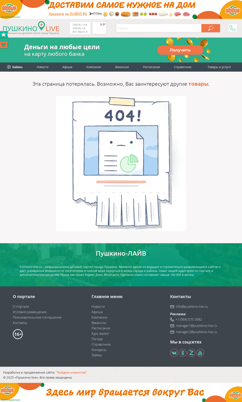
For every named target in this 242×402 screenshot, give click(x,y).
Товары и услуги (219, 67)
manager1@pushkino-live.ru (196, 325)
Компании (93, 67)
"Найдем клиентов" (71, 372)
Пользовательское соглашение (37, 317)
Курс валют (100, 333)
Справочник (182, 67)
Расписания (151, 67)
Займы (97, 355)
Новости (42, 67)
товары (198, 84)
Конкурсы (99, 349)
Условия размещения (29, 312)
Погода (97, 339)
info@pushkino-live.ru (192, 306)
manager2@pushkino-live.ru (196, 332)
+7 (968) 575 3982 (188, 319)
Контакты (20, 322)
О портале (21, 306)
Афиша (67, 67)
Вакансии (122, 67)
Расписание (101, 328)
